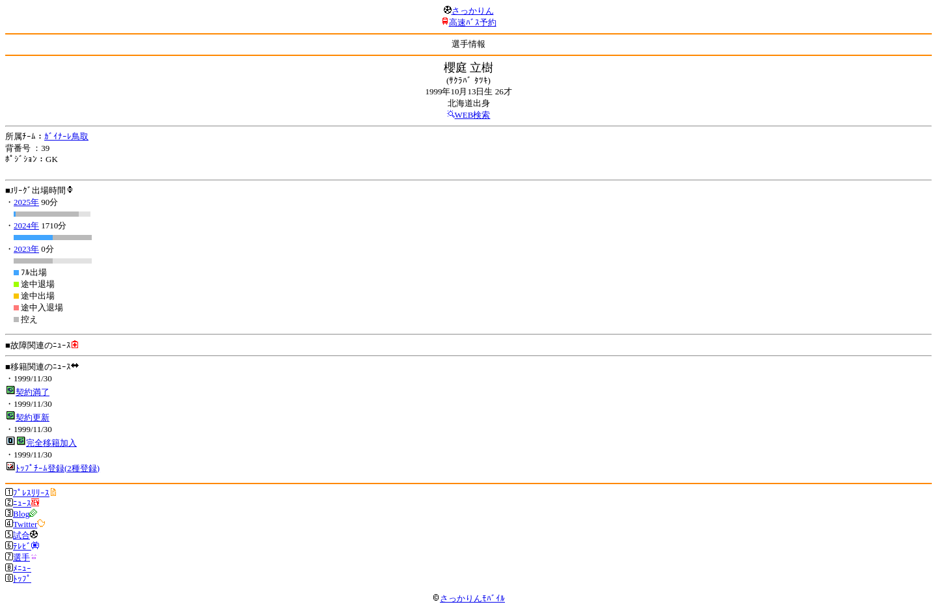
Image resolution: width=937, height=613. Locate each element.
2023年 (26, 249)
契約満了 (32, 392)
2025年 (26, 202)
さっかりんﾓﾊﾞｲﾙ (468, 598)
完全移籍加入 (51, 443)
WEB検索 (473, 115)
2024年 (26, 225)
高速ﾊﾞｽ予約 (472, 22)
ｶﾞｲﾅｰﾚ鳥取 (66, 136)
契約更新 (32, 417)
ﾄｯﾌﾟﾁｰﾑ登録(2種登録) (58, 468)
